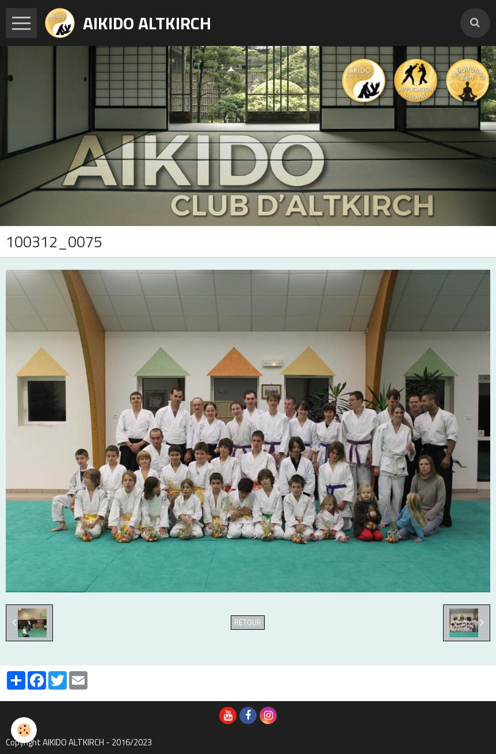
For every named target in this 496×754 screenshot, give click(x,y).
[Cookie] (24, 730)
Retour (247, 622)
